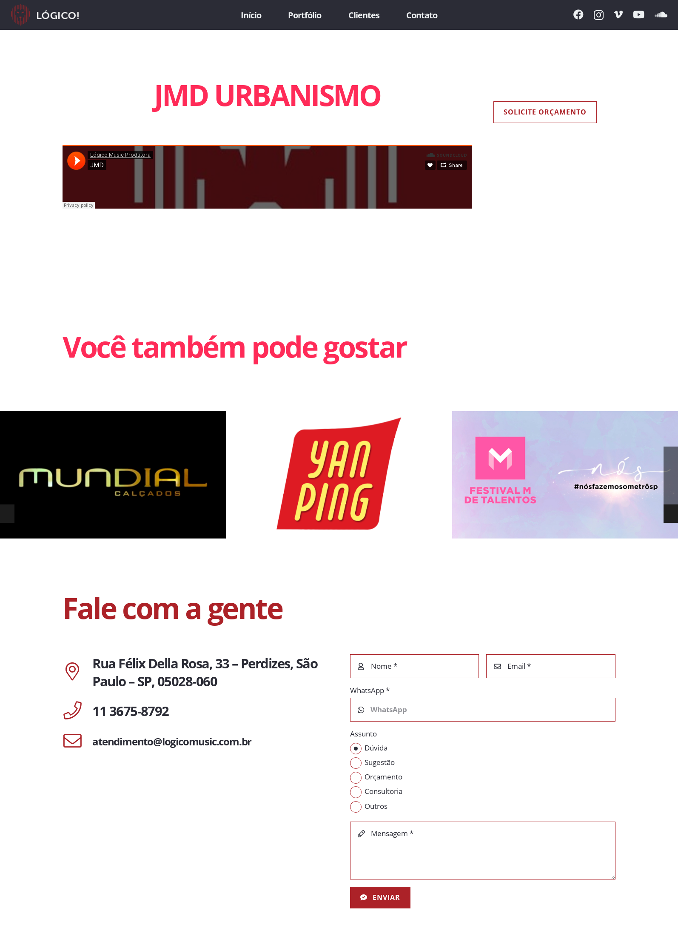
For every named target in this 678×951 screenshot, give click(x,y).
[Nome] (414, 666)
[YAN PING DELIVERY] (339, 475)
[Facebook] (578, 14)
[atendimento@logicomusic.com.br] (77, 741)
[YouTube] (638, 14)
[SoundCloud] (661, 14)
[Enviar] (380, 897)
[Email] (550, 666)
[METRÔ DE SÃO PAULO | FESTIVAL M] (565, 475)
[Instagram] (599, 14)
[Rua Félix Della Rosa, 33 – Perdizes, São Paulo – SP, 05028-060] (77, 672)
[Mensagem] (483, 850)
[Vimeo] (618, 14)
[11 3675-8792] (77, 711)
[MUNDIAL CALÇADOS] (113, 475)
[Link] (45, 15)
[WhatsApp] (483, 710)
